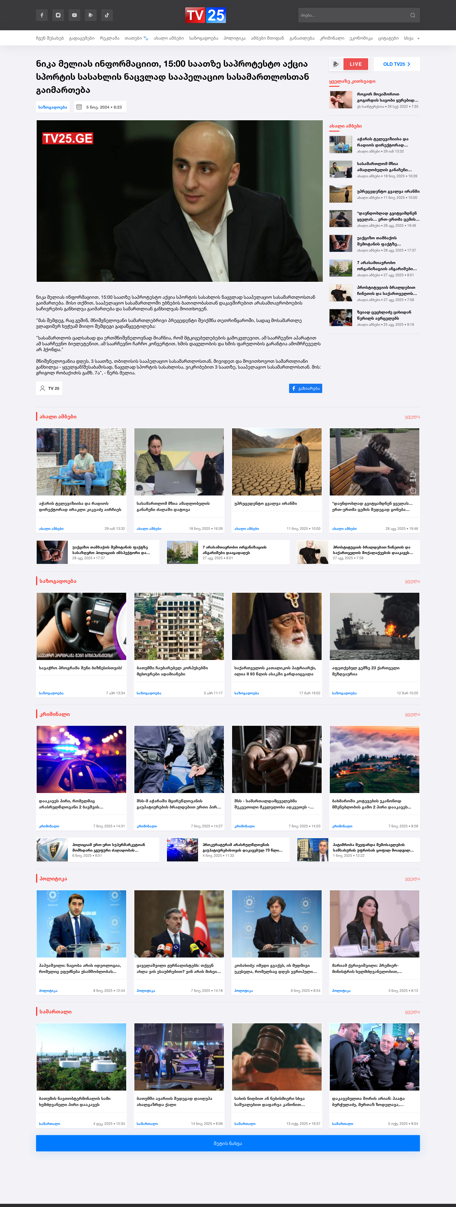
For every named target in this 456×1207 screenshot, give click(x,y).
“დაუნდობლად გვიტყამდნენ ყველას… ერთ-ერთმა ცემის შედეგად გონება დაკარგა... (387, 216)
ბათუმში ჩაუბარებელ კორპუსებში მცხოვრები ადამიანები (172, 670)
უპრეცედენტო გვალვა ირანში (388, 191)
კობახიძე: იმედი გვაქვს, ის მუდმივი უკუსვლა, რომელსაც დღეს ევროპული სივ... (273, 968)
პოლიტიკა (235, 38)
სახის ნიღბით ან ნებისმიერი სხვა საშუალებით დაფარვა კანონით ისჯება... (269, 1101)
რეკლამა (110, 38)
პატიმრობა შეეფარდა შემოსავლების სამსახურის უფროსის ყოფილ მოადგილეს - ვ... (373, 847)
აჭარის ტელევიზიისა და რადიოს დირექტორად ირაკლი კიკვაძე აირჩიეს (383, 142)
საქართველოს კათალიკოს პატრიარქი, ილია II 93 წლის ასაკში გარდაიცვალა (275, 670)
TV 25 (49, 388)
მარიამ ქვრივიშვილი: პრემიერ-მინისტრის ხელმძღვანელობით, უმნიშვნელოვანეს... (365, 968)
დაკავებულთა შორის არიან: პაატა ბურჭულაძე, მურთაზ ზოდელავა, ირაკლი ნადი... (368, 1101)
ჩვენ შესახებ (50, 38)
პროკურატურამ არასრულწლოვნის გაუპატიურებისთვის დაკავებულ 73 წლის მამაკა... (242, 847)
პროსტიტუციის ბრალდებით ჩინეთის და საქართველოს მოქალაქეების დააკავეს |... (386, 290)
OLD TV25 (396, 64)
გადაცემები (82, 38)
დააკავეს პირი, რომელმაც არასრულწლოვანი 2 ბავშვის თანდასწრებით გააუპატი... (69, 804)
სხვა (412, 38)
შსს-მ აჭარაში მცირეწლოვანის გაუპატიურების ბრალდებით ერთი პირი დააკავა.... (178, 804)
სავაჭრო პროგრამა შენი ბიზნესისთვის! (80, 667)
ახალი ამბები (169, 38)
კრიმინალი (332, 38)
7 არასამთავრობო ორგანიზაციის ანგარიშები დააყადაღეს (385, 266)
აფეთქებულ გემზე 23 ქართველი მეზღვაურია (366, 670)
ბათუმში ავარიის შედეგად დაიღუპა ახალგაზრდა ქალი (174, 1101)
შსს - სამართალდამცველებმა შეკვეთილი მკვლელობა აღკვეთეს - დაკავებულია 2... (272, 804)
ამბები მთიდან (267, 38)
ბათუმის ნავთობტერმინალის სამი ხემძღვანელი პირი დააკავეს (75, 1101)
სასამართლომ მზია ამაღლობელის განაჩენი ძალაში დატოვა (382, 167)
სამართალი (56, 1011)
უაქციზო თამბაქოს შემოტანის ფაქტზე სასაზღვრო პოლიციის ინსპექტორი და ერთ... (380, 241)
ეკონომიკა (361, 38)
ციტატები (388, 38)
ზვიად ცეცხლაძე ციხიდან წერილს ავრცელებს (384, 315)
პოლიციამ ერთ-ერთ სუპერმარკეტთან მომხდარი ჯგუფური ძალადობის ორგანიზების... (108, 847)
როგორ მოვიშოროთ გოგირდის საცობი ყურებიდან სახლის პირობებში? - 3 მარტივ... (388, 97)
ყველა (412, 416)
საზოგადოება (203, 38)
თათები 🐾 (137, 38)
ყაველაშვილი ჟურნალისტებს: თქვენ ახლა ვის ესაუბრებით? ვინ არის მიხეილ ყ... (179, 968)
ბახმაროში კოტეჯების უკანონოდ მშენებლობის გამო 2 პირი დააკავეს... (371, 803)
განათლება (302, 38)
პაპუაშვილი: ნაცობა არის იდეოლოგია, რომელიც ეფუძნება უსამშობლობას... (80, 968)
